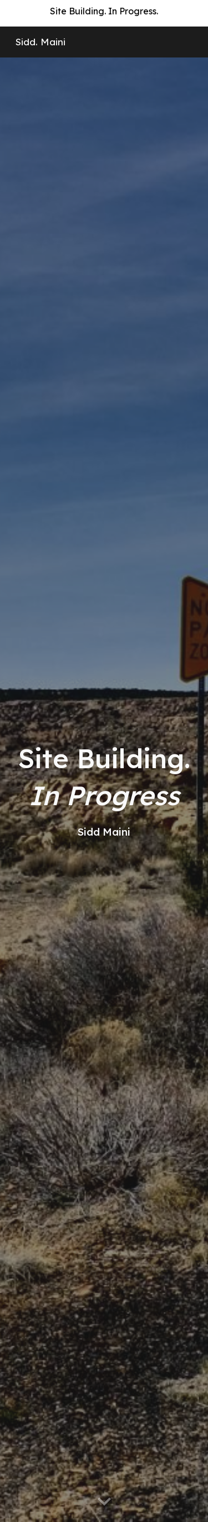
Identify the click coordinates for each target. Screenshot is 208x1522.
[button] (104, 1502)
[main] (104, 789)
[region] (104, 13)
